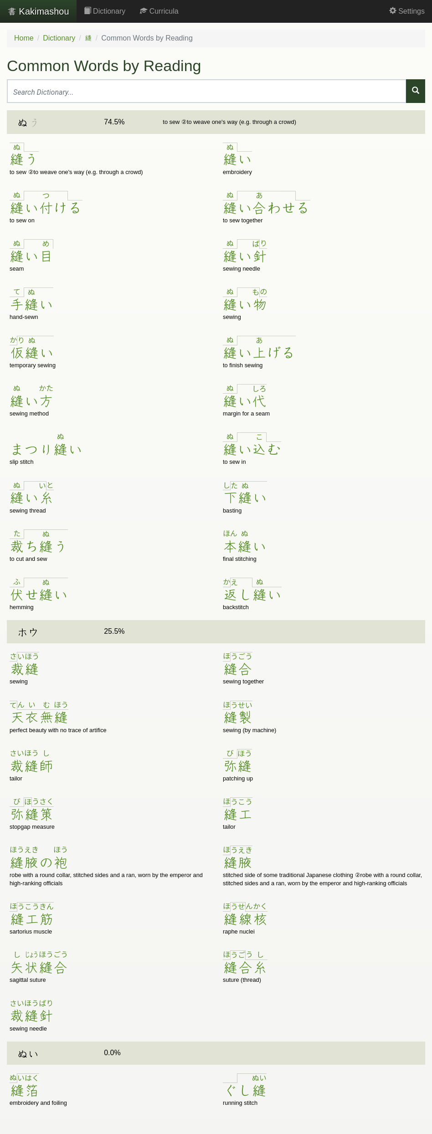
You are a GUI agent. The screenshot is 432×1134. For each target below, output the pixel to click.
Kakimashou (38, 11)
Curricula (159, 11)
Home (24, 38)
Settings (407, 11)
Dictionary (105, 11)
